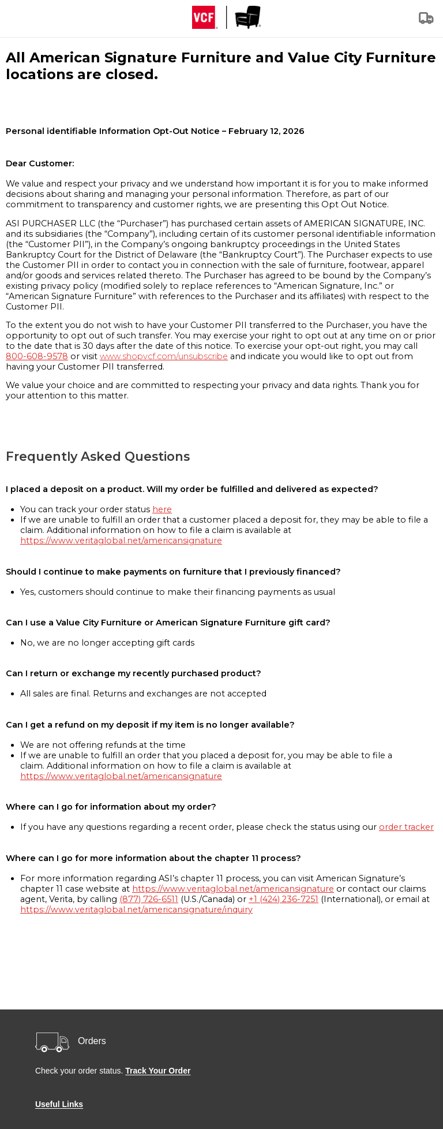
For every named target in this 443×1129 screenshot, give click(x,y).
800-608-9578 (37, 356)
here (162, 509)
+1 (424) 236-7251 (283, 899)
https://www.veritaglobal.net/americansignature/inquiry (136, 909)
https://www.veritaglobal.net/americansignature (121, 540)
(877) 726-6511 (148, 899)
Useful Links (59, 1104)
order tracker (406, 827)
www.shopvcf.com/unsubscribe (164, 356)
